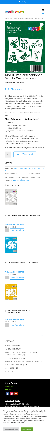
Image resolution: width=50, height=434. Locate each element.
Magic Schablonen (20, 168)
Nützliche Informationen (21, 180)
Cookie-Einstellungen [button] (11, 429)
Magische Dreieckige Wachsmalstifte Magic (22, 361)
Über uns (8, 389)
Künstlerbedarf (11, 346)
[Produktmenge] (8, 155)
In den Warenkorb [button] (17, 230)
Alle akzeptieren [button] (27, 429)
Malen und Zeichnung (14, 365)
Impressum (9, 386)
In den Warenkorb (24, 154)
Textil (7, 371)
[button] (42, 25)
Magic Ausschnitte (14, 355)
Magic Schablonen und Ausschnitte (19, 352)
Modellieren (10, 368)
